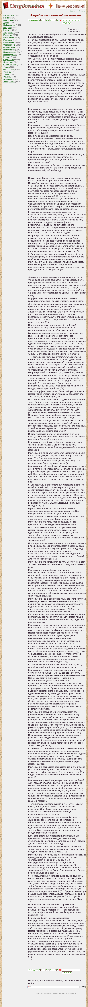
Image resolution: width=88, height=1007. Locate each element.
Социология (8, 60)
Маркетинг (7, 35)
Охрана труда (9, 47)
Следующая (67, 23)
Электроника (9, 82)
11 (63, 20)
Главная (72, 11)
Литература (8, 33)
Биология (7, 18)
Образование (9, 45)
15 (75, 20)
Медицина (7, 40)
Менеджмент (9, 42)
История (7, 28)
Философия (8, 69)
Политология (9, 50)
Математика (8, 38)
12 (66, 20)
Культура (7, 30)
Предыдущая (33, 20)
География (8, 20)
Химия (6, 74)
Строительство (9, 65)
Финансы (7, 72)
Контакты (82, 11)
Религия (6, 57)
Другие (6, 23)
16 (78, 20)
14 (72, 20)
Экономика (8, 79)
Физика (6, 67)
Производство (9, 55)
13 (69, 20)
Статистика (8, 62)
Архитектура (8, 15)
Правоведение (9, 52)
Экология (7, 77)
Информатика (9, 25)
